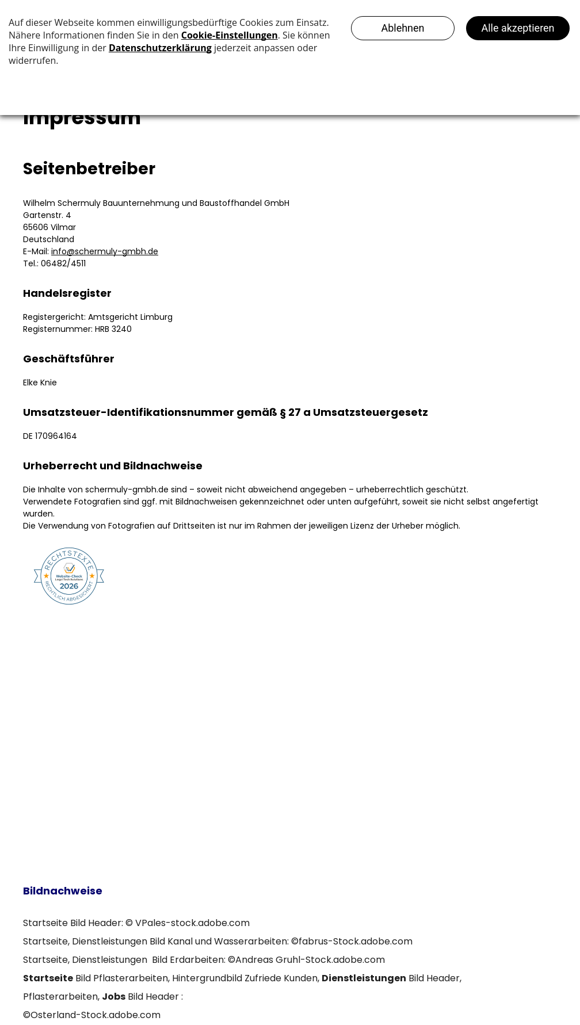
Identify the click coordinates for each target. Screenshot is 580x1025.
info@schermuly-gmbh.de (104, 251)
